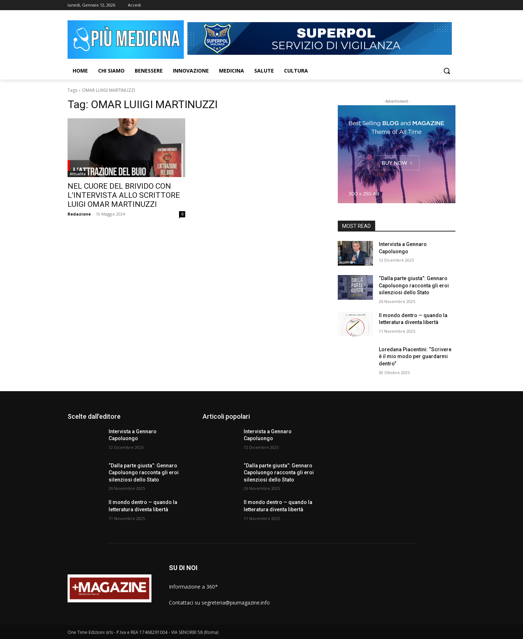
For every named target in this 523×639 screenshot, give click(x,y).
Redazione (79, 214)
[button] (446, 70)
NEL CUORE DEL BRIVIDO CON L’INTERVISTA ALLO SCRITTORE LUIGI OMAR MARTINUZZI (124, 195)
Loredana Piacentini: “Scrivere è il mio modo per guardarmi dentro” (415, 356)
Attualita (78, 173)
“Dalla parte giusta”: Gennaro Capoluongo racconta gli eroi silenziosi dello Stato (414, 285)
